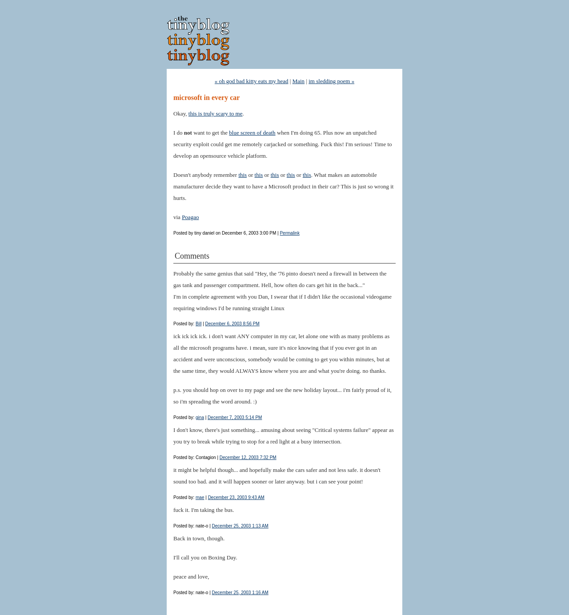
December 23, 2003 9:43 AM (236, 497)
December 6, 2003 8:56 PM (232, 323)
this (242, 175)
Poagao (190, 217)
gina (200, 417)
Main (299, 81)
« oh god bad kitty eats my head (252, 81)
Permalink (289, 233)
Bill (198, 323)
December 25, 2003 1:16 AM (240, 592)
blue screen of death (252, 132)
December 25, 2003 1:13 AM (240, 525)
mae (200, 497)
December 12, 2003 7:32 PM (248, 457)
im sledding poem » (331, 81)
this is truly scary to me (215, 113)
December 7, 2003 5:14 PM (235, 417)
